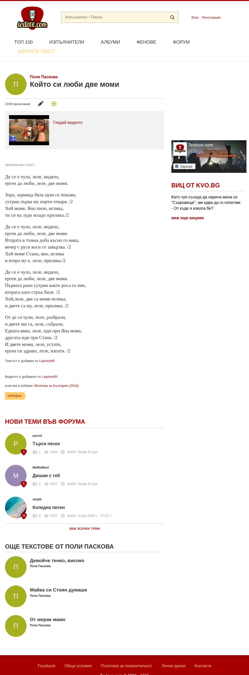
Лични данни (173, 654)
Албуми (110, 42)
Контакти (203, 654)
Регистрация (211, 17)
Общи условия (78, 654)
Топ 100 (23, 42)
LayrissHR (47, 349)
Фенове (146, 42)
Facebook (46, 654)
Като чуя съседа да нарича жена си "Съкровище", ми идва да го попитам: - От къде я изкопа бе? (206, 191)
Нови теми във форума (45, 409)
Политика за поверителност (127, 654)
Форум (181, 42)
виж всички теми (84, 517)
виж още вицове (187, 206)
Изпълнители (66, 42)
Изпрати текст (221, 41)
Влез (195, 17)
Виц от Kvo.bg (195, 173)
